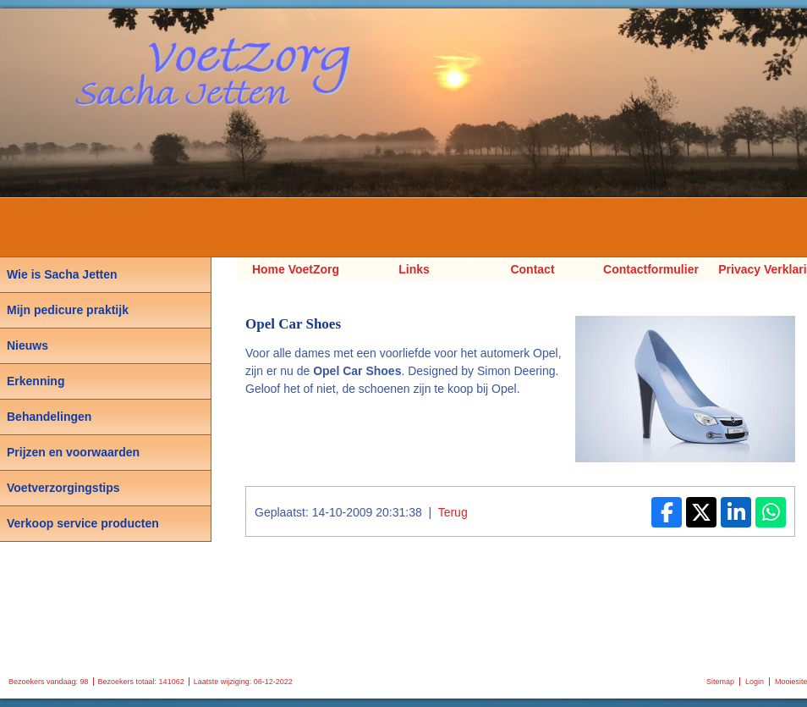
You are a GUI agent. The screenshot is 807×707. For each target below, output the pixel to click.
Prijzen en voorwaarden (73, 452)
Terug (453, 512)
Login (754, 681)
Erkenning (35, 381)
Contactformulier (651, 269)
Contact (532, 269)
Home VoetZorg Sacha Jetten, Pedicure (295, 271)
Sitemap (720, 681)
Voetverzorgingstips (63, 487)
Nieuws (27, 345)
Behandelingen (49, 416)
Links (414, 269)
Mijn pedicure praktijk (68, 310)
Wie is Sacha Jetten (62, 274)
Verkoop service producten (83, 523)
